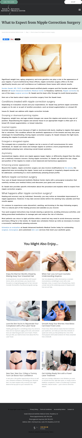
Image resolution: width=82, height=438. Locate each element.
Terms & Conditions (46, 409)
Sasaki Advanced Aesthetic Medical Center (12, 32)
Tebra (51, 432)
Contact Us (71, 409)
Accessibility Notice (59, 409)
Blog (27, 32)
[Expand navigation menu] (80, 9)
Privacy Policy (34, 409)
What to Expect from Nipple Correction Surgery (43, 32)
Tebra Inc (24, 409)
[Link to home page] (12, 9)
